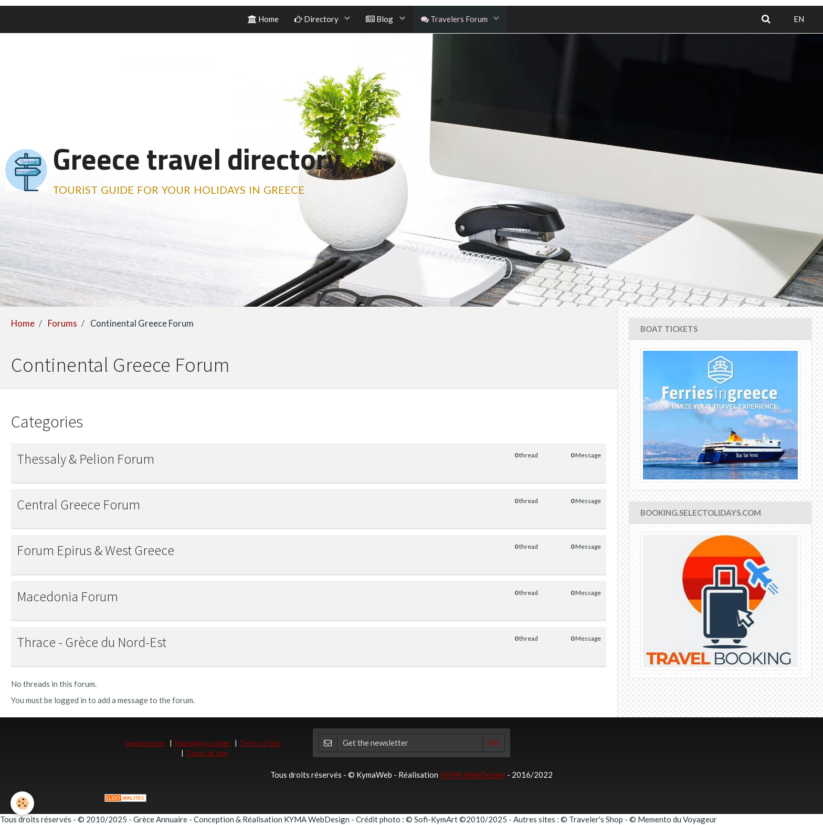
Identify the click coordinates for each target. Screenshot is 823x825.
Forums (62, 323)
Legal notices (145, 743)
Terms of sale (207, 753)
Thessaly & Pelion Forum (85, 458)
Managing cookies (202, 743)
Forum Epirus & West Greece (95, 550)
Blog (380, 19)
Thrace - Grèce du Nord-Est (91, 642)
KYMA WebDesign (472, 774)
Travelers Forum (455, 19)
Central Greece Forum (78, 504)
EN (799, 19)
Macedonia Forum (67, 596)
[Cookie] (22, 803)
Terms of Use (260, 743)
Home (263, 19)
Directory (317, 19)
